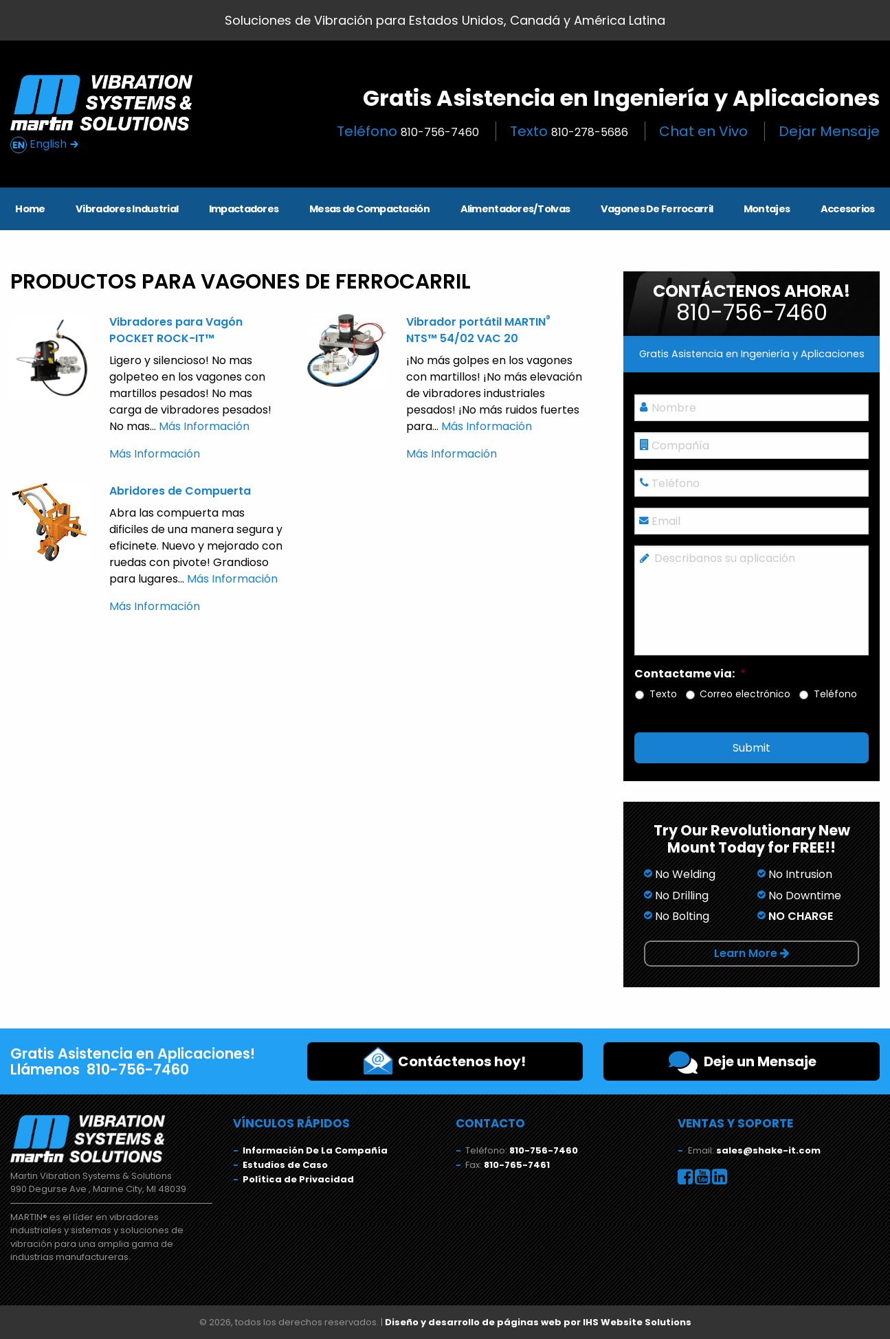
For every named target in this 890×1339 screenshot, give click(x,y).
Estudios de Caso (285, 1164)
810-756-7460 (543, 1150)
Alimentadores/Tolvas (515, 209)
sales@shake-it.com (768, 1150)
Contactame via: (690, 674)
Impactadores (243, 209)
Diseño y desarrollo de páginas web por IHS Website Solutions (538, 1322)
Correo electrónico (745, 694)
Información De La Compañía (315, 1150)
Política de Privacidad (298, 1179)
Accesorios (848, 209)
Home (30, 209)
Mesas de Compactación (369, 209)
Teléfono (408, 131)
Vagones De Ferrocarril (657, 209)
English (44, 144)
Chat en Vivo (703, 131)
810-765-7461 (517, 1164)
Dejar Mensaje (829, 131)
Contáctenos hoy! (445, 1060)
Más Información (204, 426)
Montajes (767, 209)
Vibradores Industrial (127, 209)
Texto (569, 131)
